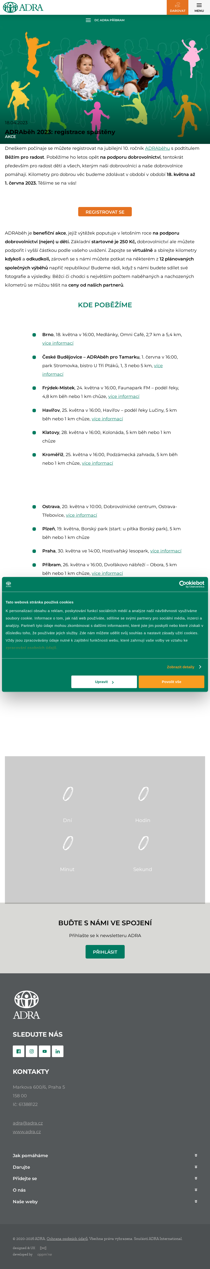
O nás (19, 1190)
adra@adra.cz (28, 1123)
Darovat (177, 11)
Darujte (21, 1167)
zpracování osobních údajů (31, 648)
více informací (58, 343)
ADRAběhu (157, 148)
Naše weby (25, 1201)
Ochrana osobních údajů (67, 1238)
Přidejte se (25, 1178)
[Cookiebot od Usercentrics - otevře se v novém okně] (182, 584)
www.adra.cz (27, 1131)
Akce (10, 136)
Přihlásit (105, 952)
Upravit (104, 682)
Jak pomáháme (30, 1155)
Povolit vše (171, 682)
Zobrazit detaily (181, 667)
